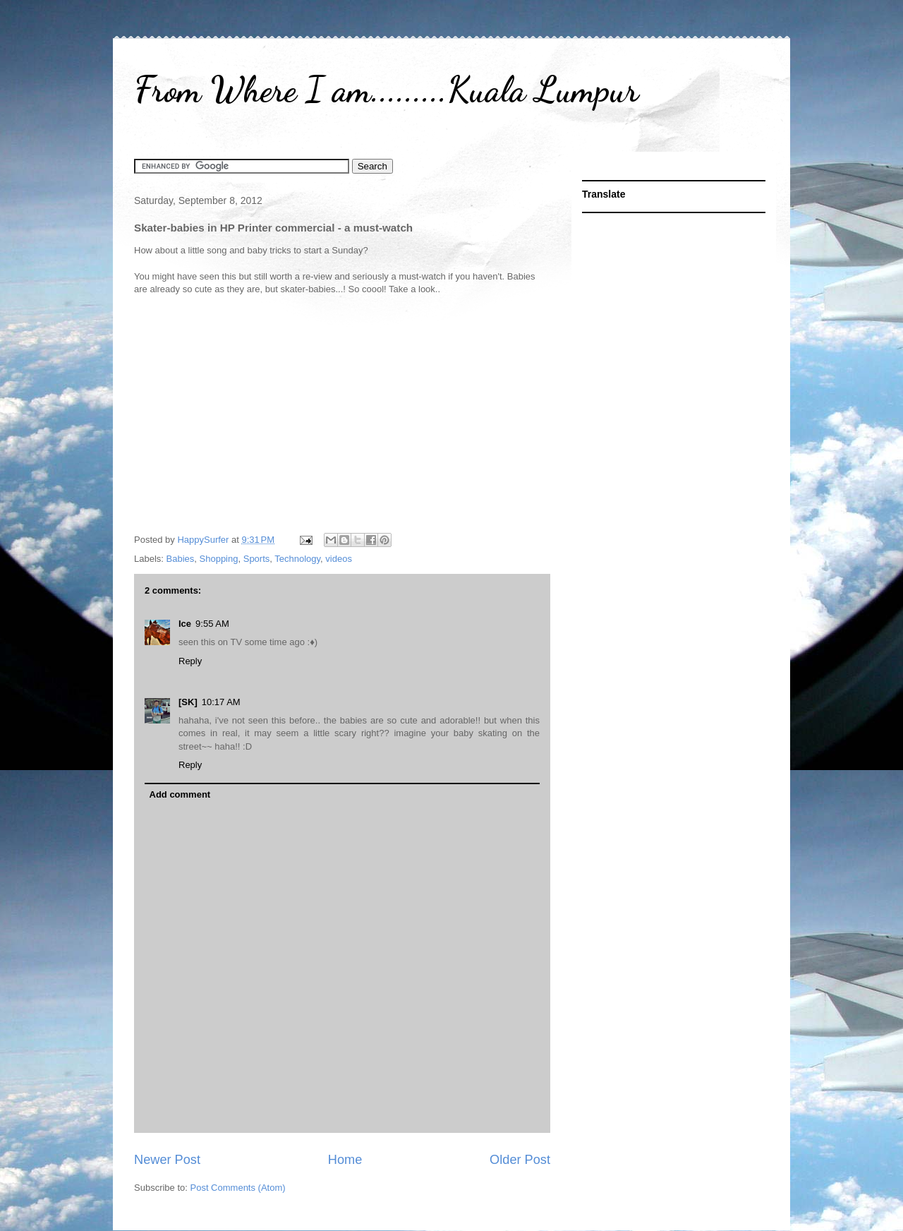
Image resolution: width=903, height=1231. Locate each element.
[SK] (188, 702)
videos (338, 558)
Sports (256, 558)
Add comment (180, 794)
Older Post (520, 1160)
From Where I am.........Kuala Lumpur (386, 89)
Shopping (219, 558)
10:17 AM (221, 702)
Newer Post (167, 1160)
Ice (184, 623)
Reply (190, 661)
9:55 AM (212, 623)
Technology (297, 558)
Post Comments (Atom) (238, 1187)
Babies (180, 558)
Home (345, 1160)
